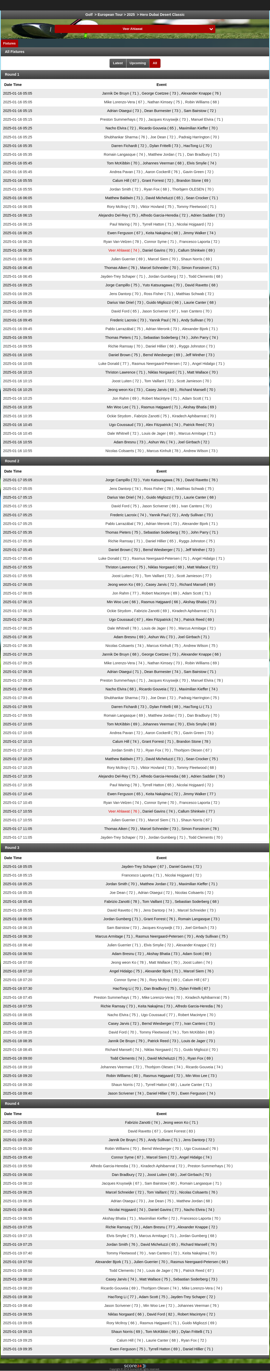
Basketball (157, 5)
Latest (118, 63)
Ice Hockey (131, 5)
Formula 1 (181, 5)
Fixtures (9, 43)
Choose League (74, 5)
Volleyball (227, 5)
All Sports (251, 5)
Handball (205, 5)
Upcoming (138, 63)
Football (108, 5)
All (155, 63)
